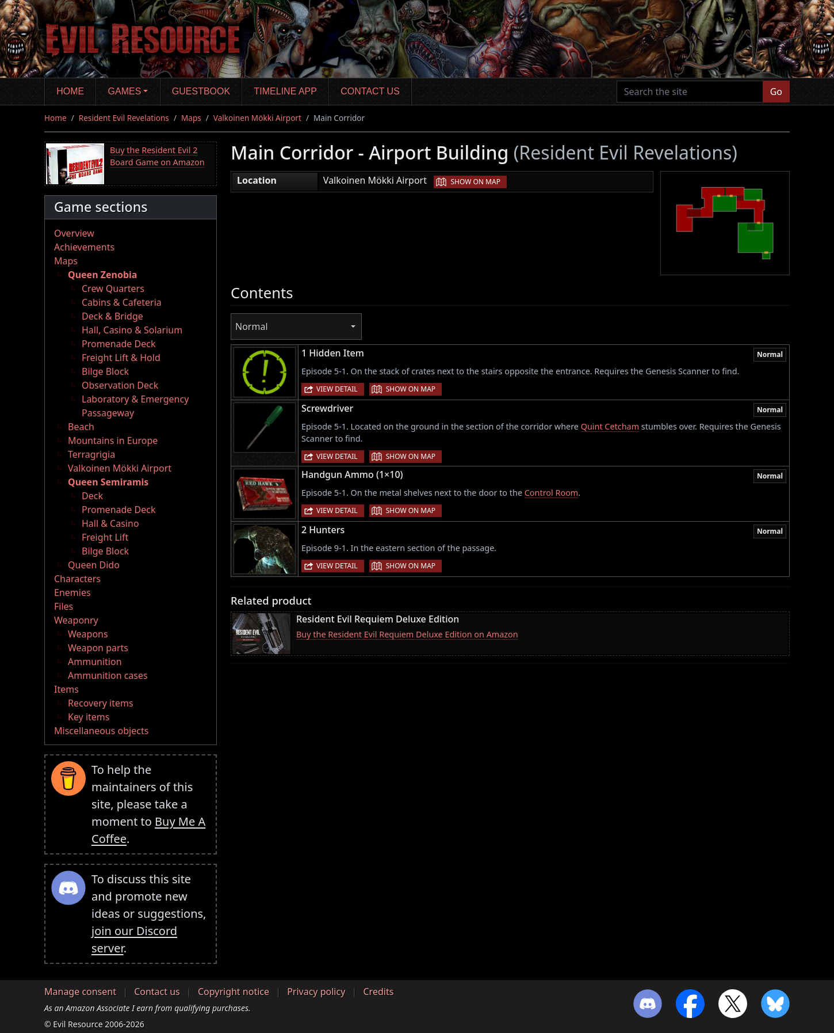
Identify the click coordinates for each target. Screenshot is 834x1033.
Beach (81, 426)
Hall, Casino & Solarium (132, 330)
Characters (77, 578)
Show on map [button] (475, 182)
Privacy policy (316, 991)
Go (776, 91)
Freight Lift (105, 537)
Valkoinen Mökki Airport (257, 117)
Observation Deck (120, 385)
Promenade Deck (118, 343)
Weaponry (76, 620)
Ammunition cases (108, 675)
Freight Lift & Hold (121, 357)
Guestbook (201, 91)
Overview (74, 233)
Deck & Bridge (112, 316)
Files (63, 606)
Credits (378, 991)
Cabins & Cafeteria (122, 302)
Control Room (552, 492)
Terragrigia (91, 454)
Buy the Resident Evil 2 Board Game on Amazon (157, 156)
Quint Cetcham (610, 426)
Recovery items (100, 703)
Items (66, 689)
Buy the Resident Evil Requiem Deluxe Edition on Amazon (407, 634)
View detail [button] (337, 389)
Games (124, 91)
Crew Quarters (113, 288)
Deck (92, 495)
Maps (191, 117)
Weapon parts (98, 647)
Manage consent (80, 991)
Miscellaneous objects (101, 730)
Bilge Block (105, 371)
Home (70, 91)
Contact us (370, 91)
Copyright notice (233, 991)
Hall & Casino (110, 523)
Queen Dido (94, 565)
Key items (88, 717)
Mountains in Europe (113, 440)
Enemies (72, 592)
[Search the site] (690, 91)
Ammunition (95, 661)
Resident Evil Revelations (124, 117)
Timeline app (285, 91)
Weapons (88, 634)
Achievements (84, 247)
